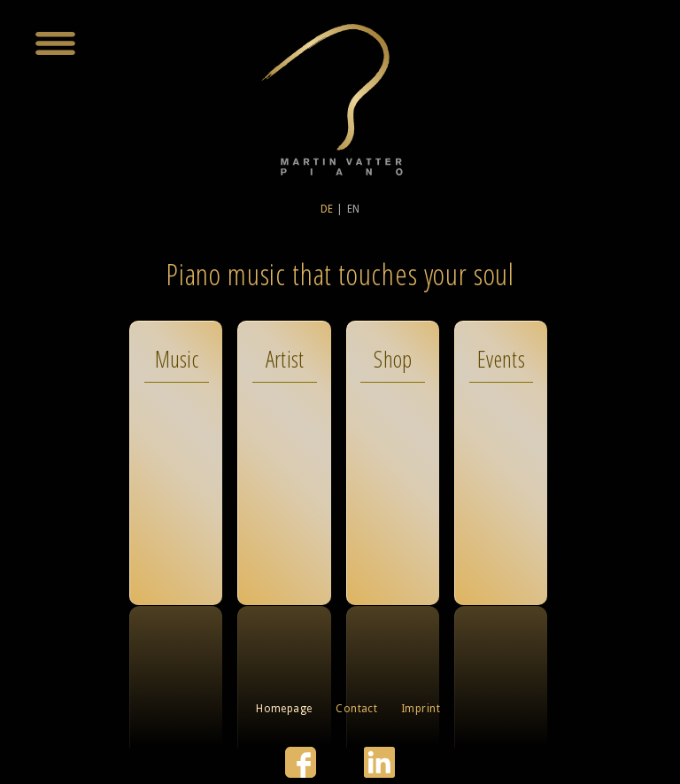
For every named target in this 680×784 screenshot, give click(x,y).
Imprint (420, 708)
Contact (356, 708)
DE (327, 209)
